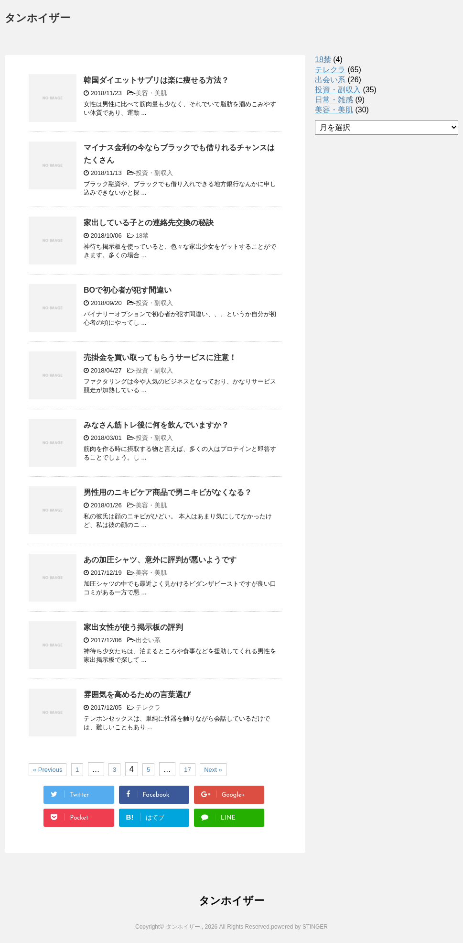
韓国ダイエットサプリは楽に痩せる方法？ (156, 80)
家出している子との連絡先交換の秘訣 (149, 223)
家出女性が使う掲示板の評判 (133, 627)
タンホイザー (37, 18)
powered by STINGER (299, 926)
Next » (213, 769)
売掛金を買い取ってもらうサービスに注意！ (160, 357)
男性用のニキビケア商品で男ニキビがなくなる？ (168, 492)
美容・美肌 (151, 93)
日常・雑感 (334, 100)
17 (187, 769)
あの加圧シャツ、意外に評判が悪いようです (160, 560)
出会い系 (148, 640)
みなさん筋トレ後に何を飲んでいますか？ (156, 425)
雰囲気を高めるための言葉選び (137, 695)
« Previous (47, 769)
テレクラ (148, 707)
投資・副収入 (154, 172)
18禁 (142, 235)
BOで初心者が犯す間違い (128, 290)
